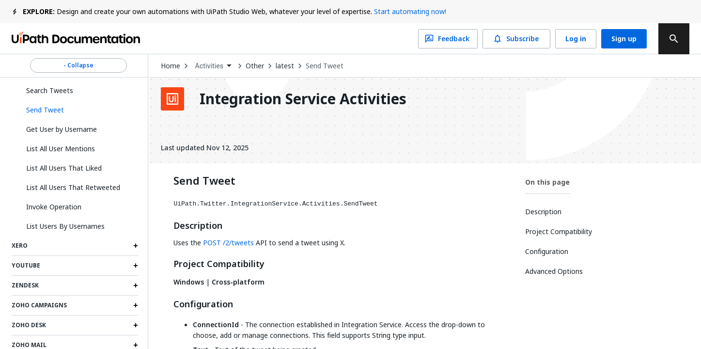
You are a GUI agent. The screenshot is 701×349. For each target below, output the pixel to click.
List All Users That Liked (64, 168)
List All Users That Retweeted (73, 187)
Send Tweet (324, 66)
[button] (78, 110)
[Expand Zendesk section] (135, 285)
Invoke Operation (53, 207)
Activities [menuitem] (209, 66)
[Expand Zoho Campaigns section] (135, 305)
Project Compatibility (219, 264)
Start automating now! (410, 11)
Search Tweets (49, 90)
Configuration (203, 304)
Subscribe (516, 39)
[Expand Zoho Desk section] (135, 325)
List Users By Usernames (65, 226)
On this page (547, 182)
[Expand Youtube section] (135, 265)
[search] (673, 38)
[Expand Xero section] (135, 245)
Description (197, 226)
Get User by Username (61, 129)
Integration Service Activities (303, 99)
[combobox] (213, 66)
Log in (576, 39)
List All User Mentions (60, 148)
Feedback (448, 39)
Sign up (624, 39)
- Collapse (78, 65)
